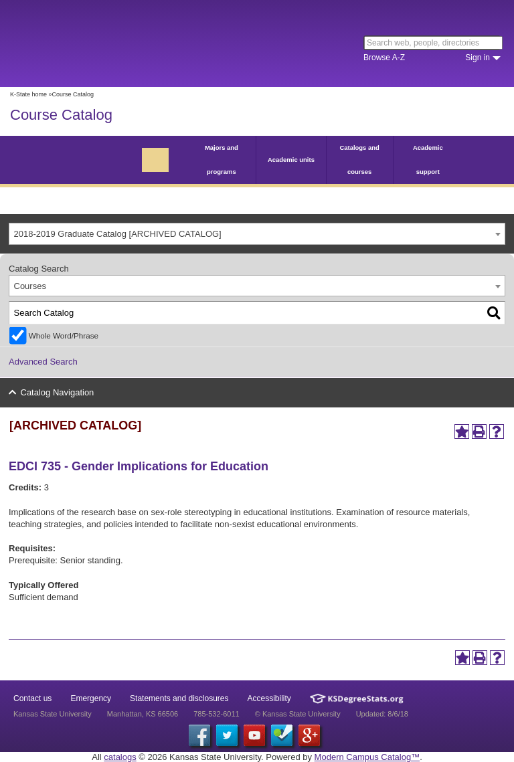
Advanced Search (43, 362)
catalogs (120, 757)
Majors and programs (221, 159)
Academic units (291, 159)
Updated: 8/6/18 (382, 714)
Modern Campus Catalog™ (367, 757)
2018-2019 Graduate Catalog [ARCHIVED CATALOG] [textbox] (118, 234)
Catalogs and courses (359, 159)
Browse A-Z (384, 57)
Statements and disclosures (179, 698)
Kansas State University (122, 43)
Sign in (477, 57)
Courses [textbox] (30, 286)
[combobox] (257, 234)
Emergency (90, 698)
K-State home (28, 94)
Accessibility (269, 698)
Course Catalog (61, 114)
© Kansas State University (298, 714)
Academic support (428, 159)
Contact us (32, 698)
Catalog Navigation (57, 392)
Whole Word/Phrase (63, 335)
